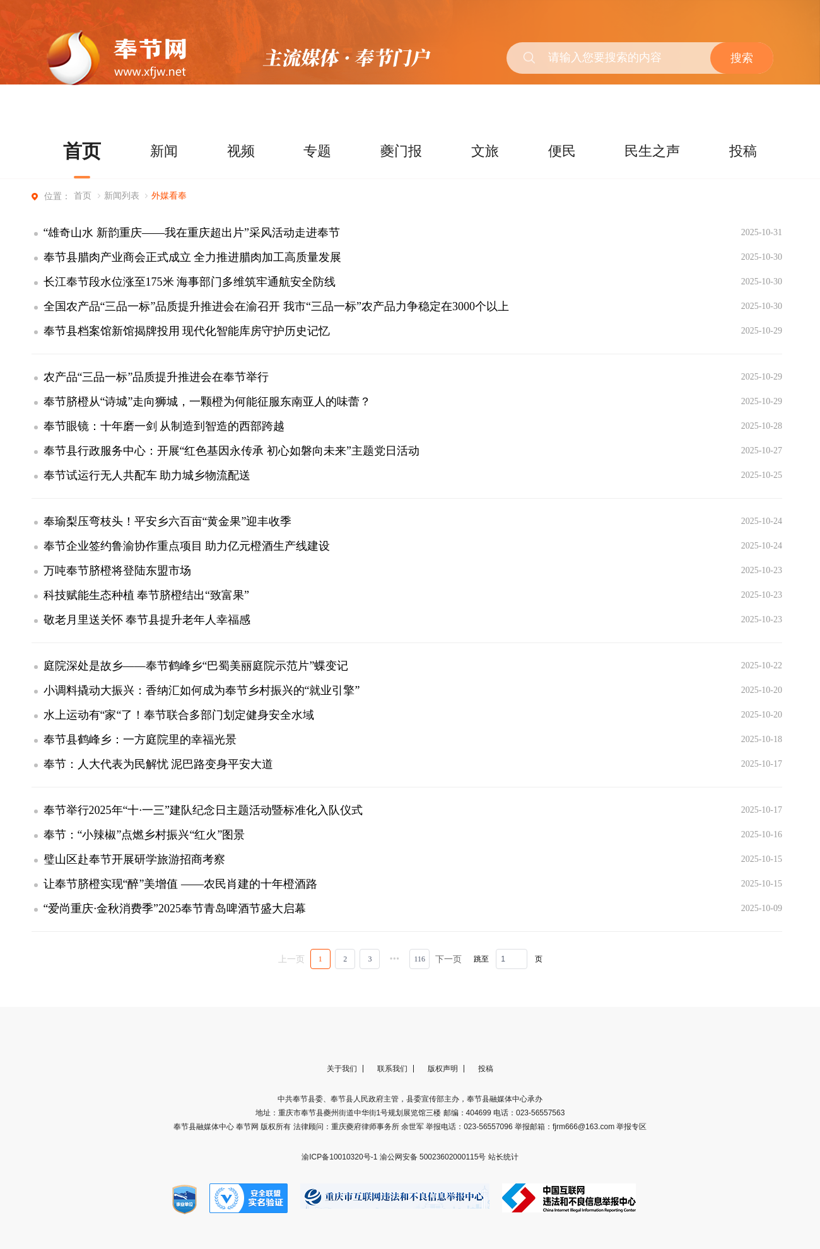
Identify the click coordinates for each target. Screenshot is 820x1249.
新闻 (164, 151)
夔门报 (401, 151)
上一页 (291, 959)
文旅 (485, 151)
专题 (317, 151)
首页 (82, 151)
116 (419, 959)
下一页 (448, 959)
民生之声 (652, 151)
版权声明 (443, 1068)
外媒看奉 (169, 195)
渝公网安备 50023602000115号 (434, 1157)
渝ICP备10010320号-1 (340, 1157)
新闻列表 (121, 195)
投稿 (743, 151)
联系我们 (392, 1068)
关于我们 (342, 1068)
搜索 (741, 58)
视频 (241, 151)
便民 (562, 151)
